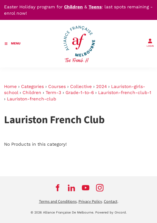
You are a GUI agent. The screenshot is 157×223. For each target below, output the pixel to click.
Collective (81, 86)
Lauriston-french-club (31, 99)
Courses (57, 86)
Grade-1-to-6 (80, 92)
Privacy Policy (90, 201)
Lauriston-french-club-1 (124, 92)
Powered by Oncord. (111, 212)
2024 (101, 86)
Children (32, 92)
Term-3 (53, 92)
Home (10, 86)
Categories (32, 86)
